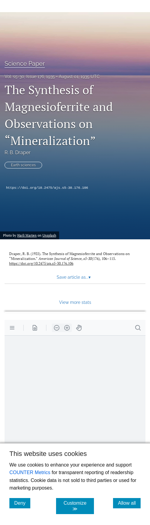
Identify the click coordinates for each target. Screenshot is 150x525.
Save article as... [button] (74, 277)
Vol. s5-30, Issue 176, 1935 (30, 76)
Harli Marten (27, 235)
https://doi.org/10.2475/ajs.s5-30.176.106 (47, 188)
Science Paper (25, 63)
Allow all (129, 503)
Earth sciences (23, 165)
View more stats (75, 302)
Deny (22, 503)
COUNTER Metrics (29, 472)
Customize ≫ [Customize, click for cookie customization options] (79, 505)
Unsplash (49, 235)
